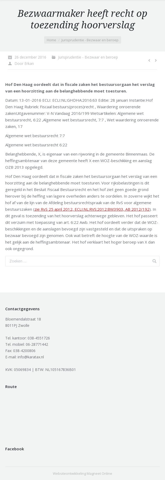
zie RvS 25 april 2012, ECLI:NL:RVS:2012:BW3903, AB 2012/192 (91, 209)
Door (24, 63)
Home (51, 40)
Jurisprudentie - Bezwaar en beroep (89, 40)
